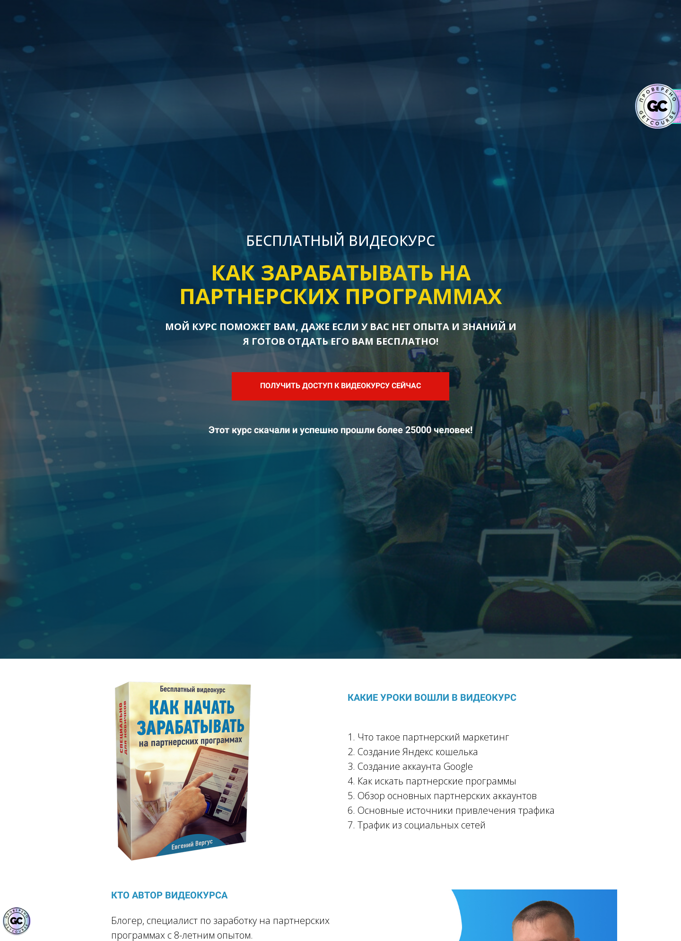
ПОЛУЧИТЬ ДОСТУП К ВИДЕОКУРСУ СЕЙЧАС (340, 385)
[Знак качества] (16, 921)
